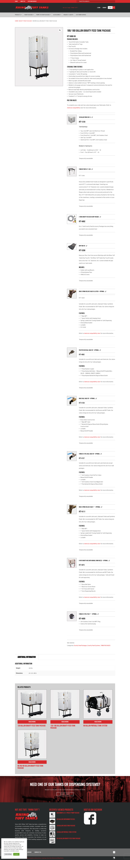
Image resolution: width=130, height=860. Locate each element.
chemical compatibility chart (92, 333)
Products (18, 14)
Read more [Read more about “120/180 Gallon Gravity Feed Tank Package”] (65, 722)
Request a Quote (68, 14)
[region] (65, 789)
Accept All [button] (16, 854)
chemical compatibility (73, 108)
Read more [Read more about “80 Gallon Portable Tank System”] (97, 722)
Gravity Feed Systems (93, 645)
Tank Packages (28, 14)
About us (23, 1)
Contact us (37, 852)
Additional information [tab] (27, 657)
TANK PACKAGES (105, 645)
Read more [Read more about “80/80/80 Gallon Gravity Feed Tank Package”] (32, 762)
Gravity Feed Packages (25, 21)
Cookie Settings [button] (8, 854)
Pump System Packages (43, 14)
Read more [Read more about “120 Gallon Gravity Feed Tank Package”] (32, 722)
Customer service (32, 1)
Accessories (56, 14)
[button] (59, 30)
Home (16, 1)
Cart (112, 7)
